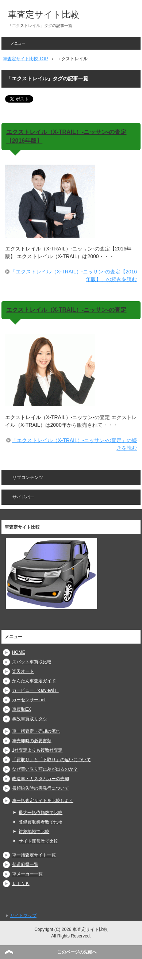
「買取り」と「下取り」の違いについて (51, 759)
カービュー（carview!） (35, 690)
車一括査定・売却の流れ (36, 731)
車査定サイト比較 (43, 14)
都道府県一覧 (25, 864)
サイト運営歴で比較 (38, 841)
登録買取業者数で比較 (40, 822)
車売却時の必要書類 (31, 740)
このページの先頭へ (77, 952)
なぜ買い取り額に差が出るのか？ (45, 769)
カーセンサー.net (29, 699)
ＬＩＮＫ (21, 883)
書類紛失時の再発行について (40, 788)
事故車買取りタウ (29, 718)
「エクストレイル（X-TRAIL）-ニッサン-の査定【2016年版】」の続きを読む (74, 275)
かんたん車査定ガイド (34, 680)
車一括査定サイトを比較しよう (42, 800)
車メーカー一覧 (27, 873)
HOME (18, 652)
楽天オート (23, 671)
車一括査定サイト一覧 (34, 855)
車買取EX (21, 709)
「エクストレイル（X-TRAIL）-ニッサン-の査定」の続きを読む (74, 444)
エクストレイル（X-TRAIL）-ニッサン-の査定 (66, 310)
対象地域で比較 (34, 831)
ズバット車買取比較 (31, 661)
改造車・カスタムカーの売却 (40, 778)
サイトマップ (23, 915)
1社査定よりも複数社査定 (37, 750)
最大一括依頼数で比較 (40, 812)
